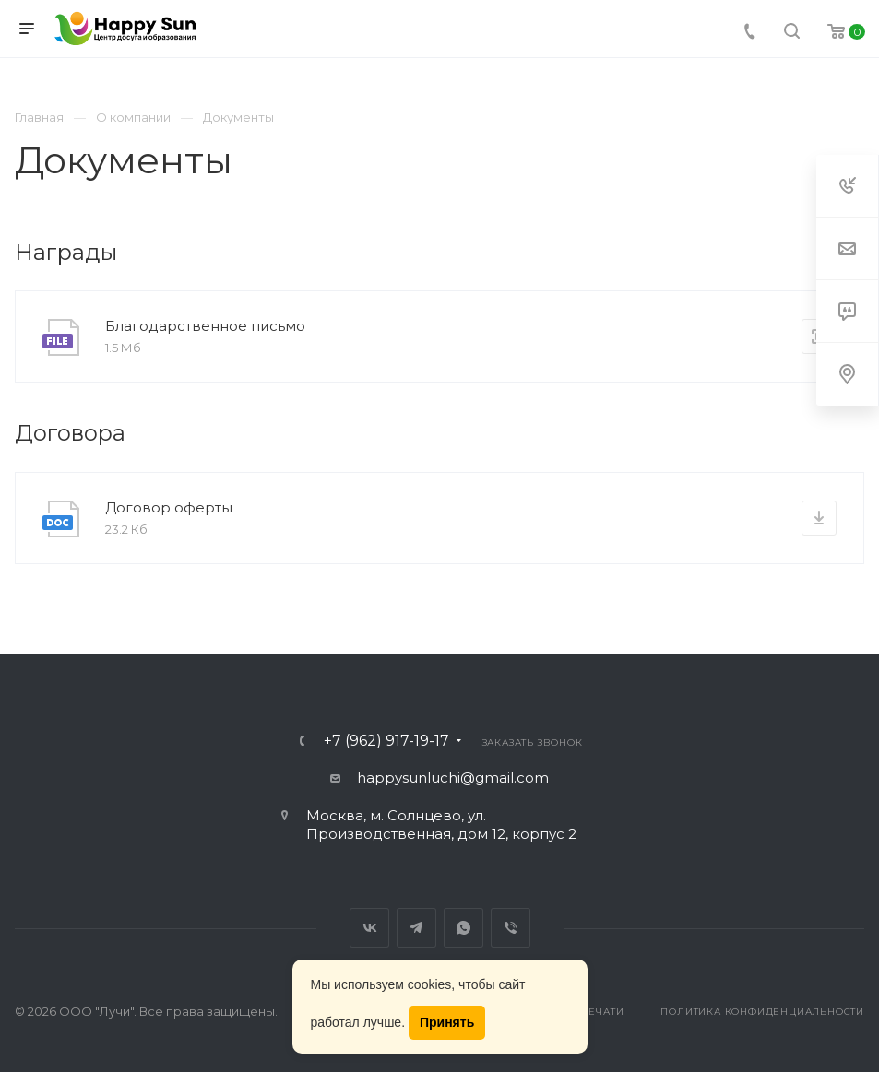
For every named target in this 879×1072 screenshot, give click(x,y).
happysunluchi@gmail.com (453, 777)
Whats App (463, 928)
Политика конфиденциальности (762, 1012)
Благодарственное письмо (205, 326)
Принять (447, 1022)
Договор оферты (168, 507)
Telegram (416, 928)
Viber (510, 928)
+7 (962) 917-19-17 (386, 741)
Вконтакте (369, 928)
